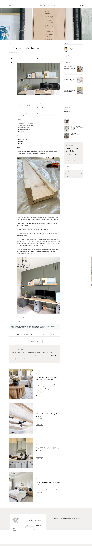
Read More (39, 392)
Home (14, 525)
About (67, 5)
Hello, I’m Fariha (72, 49)
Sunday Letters (67, 111)
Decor (65, 101)
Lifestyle (65, 105)
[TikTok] (73, 176)
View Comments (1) (34, 341)
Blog (14, 526)
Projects (63, 5)
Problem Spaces (67, 107)
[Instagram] (73, 171)
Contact (72, 5)
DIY (10, 43)
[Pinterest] (73, 173)
